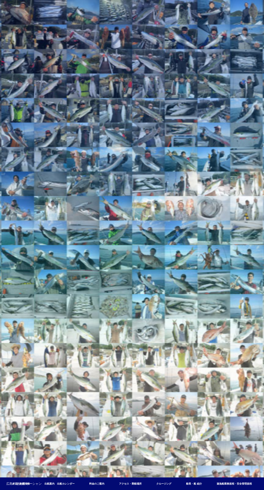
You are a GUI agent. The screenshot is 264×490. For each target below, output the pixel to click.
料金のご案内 (96, 483)
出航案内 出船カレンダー (59, 483)
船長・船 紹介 (194, 483)
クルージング (163, 483)
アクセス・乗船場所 (130, 483)
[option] (132, 245)
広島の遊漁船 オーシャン (24, 483)
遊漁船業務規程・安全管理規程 (234, 483)
